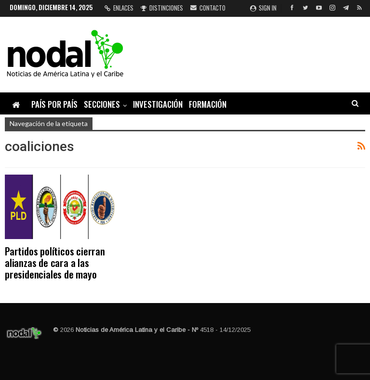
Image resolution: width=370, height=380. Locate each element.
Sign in (263, 8)
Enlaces (119, 8)
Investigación (158, 104)
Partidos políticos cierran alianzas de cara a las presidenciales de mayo (55, 262)
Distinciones (162, 8)
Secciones (102, 104)
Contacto (207, 8)
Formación (207, 104)
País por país (54, 104)
